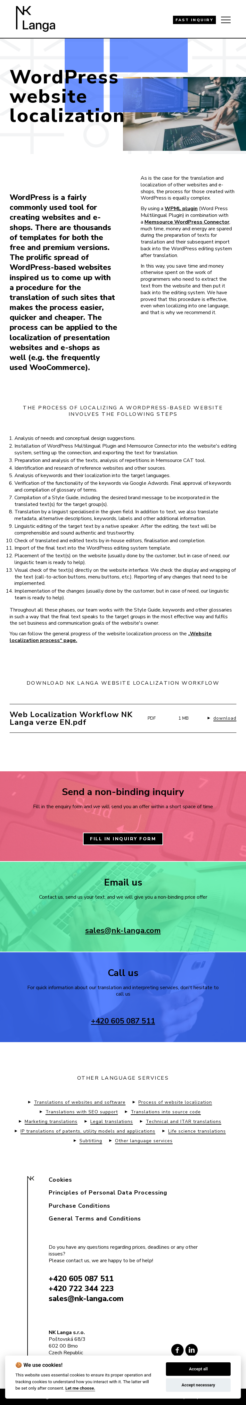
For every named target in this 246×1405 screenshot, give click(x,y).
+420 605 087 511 (123, 1021)
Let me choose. (80, 1388)
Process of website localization (175, 1102)
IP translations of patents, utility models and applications (87, 1131)
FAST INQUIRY (194, 19)
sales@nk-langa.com (123, 930)
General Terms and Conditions (95, 1218)
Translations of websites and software (80, 1102)
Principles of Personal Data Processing (108, 1192)
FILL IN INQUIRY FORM (123, 839)
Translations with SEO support (81, 1112)
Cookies (60, 1180)
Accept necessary (198, 1385)
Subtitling (90, 1141)
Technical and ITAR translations (183, 1122)
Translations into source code (166, 1112)
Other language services (144, 1141)
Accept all (198, 1368)
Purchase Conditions (79, 1206)
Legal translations (111, 1122)
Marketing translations (51, 1122)
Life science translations (197, 1131)
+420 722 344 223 (81, 1288)
